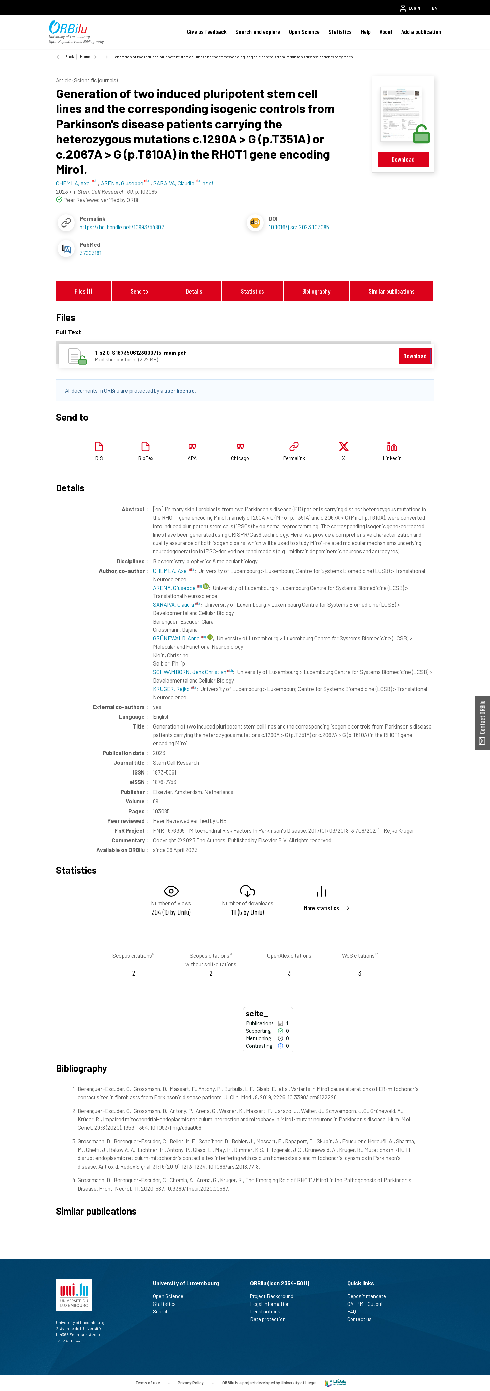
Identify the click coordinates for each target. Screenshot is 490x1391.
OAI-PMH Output (368, 1304)
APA (192, 458)
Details (194, 291)
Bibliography (316, 291)
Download (403, 159)
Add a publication (421, 31)
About (386, 31)
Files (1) (83, 291)
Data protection (270, 1319)
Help (366, 31)
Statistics (340, 31)
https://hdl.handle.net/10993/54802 (122, 226)
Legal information (272, 1304)
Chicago (240, 458)
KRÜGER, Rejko (174, 688)
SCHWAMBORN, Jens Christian (193, 671)
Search (163, 1311)
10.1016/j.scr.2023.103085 (299, 226)
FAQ (354, 1311)
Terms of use (147, 1382)
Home (85, 56)
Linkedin (392, 458)
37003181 (91, 252)
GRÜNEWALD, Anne (179, 638)
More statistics (321, 908)
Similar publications (392, 291)
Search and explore (257, 31)
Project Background (274, 1296)
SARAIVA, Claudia (176, 604)
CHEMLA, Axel (173, 570)
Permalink (294, 458)
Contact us (362, 1319)
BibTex (145, 458)
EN (434, 7)
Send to (139, 291)
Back (69, 56)
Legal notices (268, 1311)
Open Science (304, 31)
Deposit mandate (369, 1296)
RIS (99, 458)
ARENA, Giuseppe (177, 587)
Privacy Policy (191, 1382)
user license (179, 390)
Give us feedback (207, 31)
